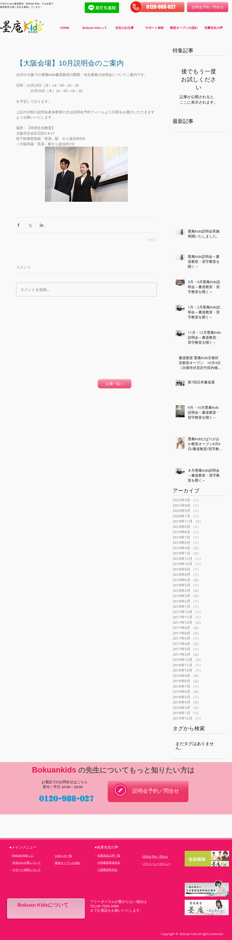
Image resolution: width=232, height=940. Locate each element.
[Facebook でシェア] (18, 225)
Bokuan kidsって (22, 855)
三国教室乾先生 (107, 869)
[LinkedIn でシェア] (41, 225)
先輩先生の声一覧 (109, 855)
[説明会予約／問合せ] (207, 7)
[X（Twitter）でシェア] (30, 225)
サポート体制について (26, 869)
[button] (160, 7)
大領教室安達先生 (109, 862)
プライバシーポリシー (157, 863)
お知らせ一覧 (63, 855)
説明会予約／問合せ (155, 856)
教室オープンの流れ (67, 863)
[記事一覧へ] (114, 383)
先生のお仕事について (26, 862)
